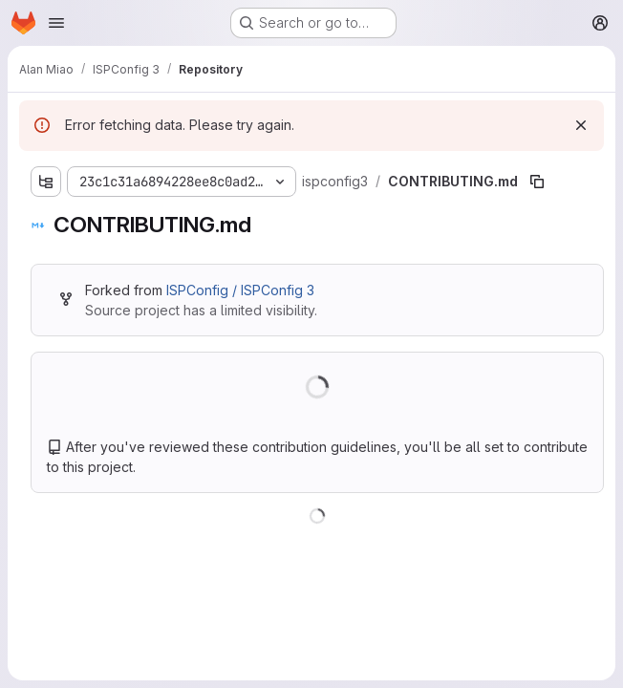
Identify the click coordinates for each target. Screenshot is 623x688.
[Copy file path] (537, 181)
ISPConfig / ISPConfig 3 (240, 290)
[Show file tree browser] (46, 181)
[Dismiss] (580, 125)
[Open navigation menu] (56, 23)
